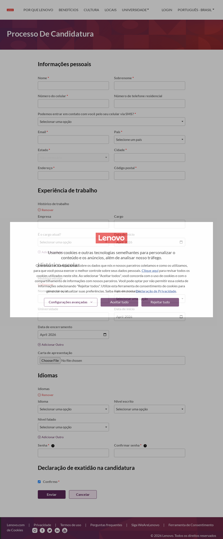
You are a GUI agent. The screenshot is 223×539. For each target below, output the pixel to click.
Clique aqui (150, 270)
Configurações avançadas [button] (68, 302)
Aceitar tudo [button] (119, 302)
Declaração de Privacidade (156, 291)
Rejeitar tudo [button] (160, 302)
